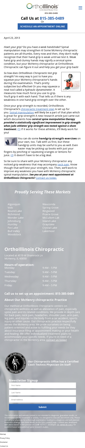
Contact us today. (46, 178)
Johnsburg (14, 221)
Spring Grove (50, 207)
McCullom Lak (50, 217)
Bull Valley (14, 231)
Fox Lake (13, 227)
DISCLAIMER (46, 422)
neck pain (63, 164)
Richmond (14, 214)
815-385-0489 (52, 18)
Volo (10, 207)
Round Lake (15, 211)
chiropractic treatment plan (37, 109)
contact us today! (56, 340)
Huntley (12, 224)
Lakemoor (48, 231)
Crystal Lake (49, 227)
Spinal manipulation (22, 112)
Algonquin (14, 204)
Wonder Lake (16, 217)
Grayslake (48, 224)
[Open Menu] (80, 8)
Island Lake (49, 221)
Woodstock (14, 234)
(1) (19, 129)
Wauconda (48, 204)
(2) (12, 155)
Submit (43, 407)
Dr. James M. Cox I (64, 424)
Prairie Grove (50, 214)
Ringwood (48, 211)
